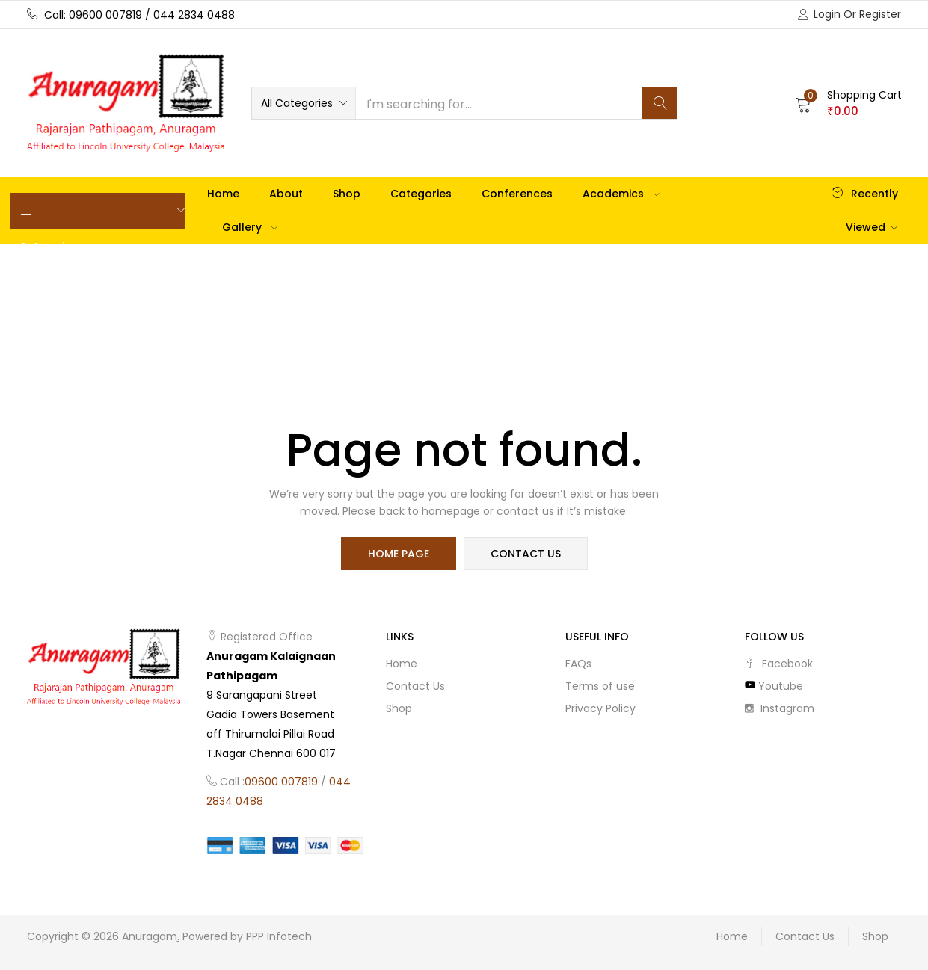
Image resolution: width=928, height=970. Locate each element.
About (286, 193)
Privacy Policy (600, 708)
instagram (779, 708)
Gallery (249, 227)
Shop (346, 193)
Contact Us (415, 686)
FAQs (578, 663)
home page (398, 553)
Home (223, 193)
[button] (303, 103)
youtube (774, 686)
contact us (526, 553)
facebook (779, 663)
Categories (421, 193)
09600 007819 (281, 781)
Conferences (517, 193)
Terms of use (600, 686)
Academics (621, 193)
